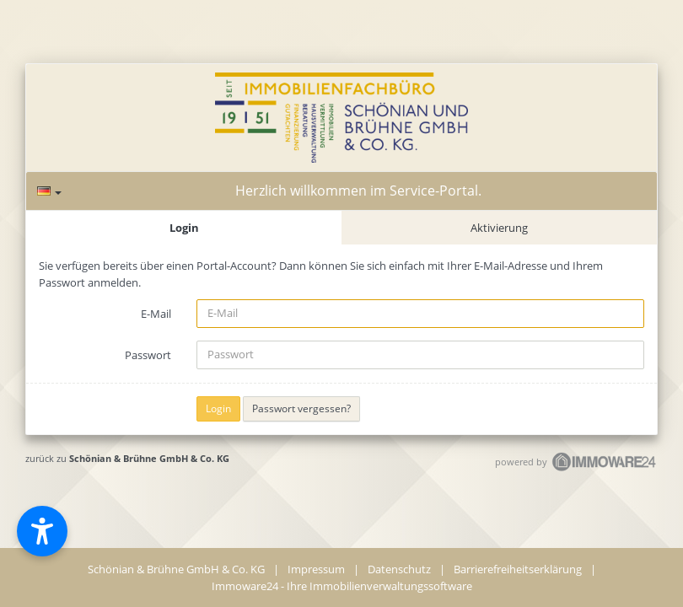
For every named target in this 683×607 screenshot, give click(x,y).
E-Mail (156, 313)
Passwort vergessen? (301, 408)
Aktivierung (499, 227)
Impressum (316, 569)
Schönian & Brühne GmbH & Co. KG (149, 458)
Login (184, 227)
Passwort (148, 355)
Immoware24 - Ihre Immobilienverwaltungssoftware (342, 586)
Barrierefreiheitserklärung (518, 569)
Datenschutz (399, 569)
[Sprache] (49, 191)
